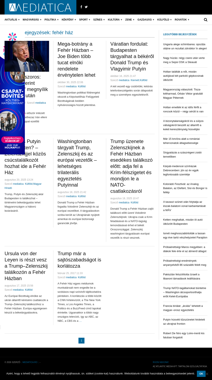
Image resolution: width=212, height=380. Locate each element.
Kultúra (114, 19)
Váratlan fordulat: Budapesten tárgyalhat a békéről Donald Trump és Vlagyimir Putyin (132, 56)
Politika (50, 19)
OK (201, 373)
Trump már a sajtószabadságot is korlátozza (79, 260)
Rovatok (181, 19)
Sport (83, 19)
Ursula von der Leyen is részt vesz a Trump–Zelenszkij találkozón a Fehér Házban (26, 266)
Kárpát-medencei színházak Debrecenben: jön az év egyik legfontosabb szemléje (181, 170)
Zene (128, 19)
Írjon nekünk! (161, 362)
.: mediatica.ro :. (30, 362)
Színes (97, 19)
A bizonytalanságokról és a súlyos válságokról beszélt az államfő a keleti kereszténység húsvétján (183, 125)
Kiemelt (135, 80)
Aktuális (11, 19)
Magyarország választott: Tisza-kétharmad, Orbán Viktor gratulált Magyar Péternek (183, 93)
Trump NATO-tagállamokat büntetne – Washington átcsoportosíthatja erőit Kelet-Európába (184, 292)
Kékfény (67, 19)
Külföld (163, 19)
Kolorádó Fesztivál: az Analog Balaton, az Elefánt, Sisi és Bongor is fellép (185, 188)
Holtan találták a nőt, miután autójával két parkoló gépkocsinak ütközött (183, 75)
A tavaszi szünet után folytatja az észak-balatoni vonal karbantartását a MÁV (184, 206)
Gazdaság (144, 19)
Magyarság (31, 19)
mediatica (40, 102)
